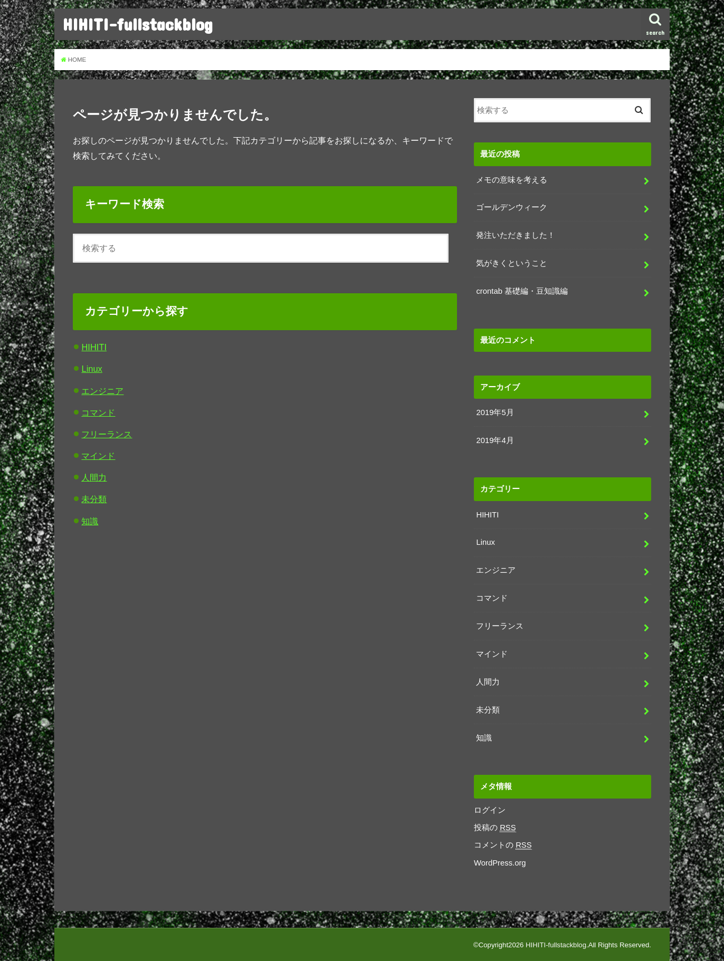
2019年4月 (494, 440)
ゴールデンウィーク (511, 207)
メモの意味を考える (511, 180)
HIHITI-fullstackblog (138, 24)
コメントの (503, 845)
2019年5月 (494, 412)
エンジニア (102, 391)
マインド (98, 455)
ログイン (490, 810)
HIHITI (94, 347)
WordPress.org (500, 863)
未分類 (94, 499)
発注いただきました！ (515, 235)
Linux (91, 368)
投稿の (495, 827)
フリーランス (106, 434)
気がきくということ (511, 263)
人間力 (94, 477)
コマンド (98, 412)
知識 (89, 521)
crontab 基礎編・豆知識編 (522, 291)
